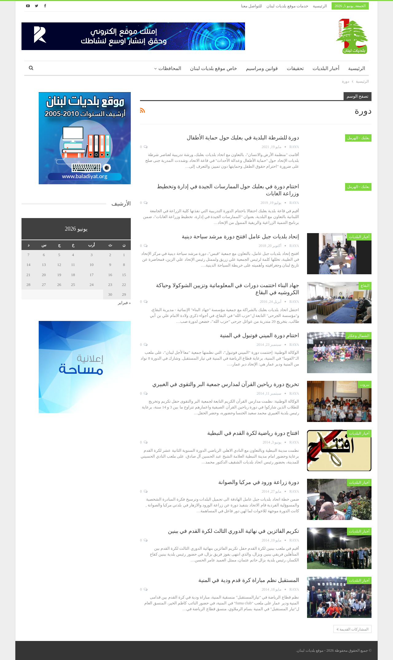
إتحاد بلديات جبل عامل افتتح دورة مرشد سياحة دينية (240, 236)
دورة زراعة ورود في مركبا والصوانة (258, 482)
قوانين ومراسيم (262, 68)
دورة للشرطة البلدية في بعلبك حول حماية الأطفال (243, 138)
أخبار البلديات (326, 68)
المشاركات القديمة (352, 629)
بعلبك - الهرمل (358, 138)
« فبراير (124, 302)
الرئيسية (320, 6)
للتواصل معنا (251, 6)
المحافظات (169, 68)
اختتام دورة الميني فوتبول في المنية (259, 335)
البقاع (365, 285)
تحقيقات (295, 68)
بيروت (364, 384)
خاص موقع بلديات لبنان (213, 68)
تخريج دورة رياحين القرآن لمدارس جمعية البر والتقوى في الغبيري (225, 384)
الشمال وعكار (358, 336)
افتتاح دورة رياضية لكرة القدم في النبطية (253, 433)
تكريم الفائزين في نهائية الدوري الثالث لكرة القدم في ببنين (233, 531)
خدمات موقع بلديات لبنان (287, 6)
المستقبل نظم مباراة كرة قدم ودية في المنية (248, 580)
